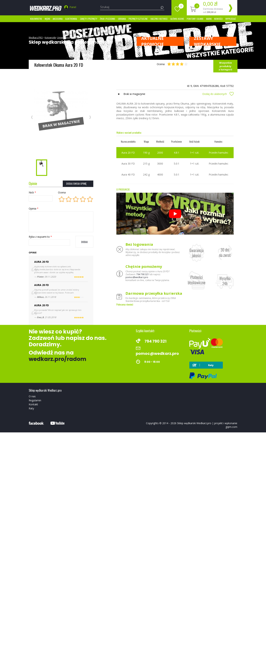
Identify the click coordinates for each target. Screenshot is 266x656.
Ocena (62, 192)
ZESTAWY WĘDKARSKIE (207, 41)
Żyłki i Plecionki (107, 18)
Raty (31, 408)
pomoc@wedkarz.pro (136, 277)
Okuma (75, 37)
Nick (32, 192)
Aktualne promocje (152, 41)
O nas (32, 396)
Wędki (47, 18)
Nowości (218, 18)
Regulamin (35, 400)
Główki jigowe (177, 18)
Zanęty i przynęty (88, 18)
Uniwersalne (63, 37)
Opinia (33, 208)
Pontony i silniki (195, 18)
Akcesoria (58, 18)
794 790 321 (142, 274)
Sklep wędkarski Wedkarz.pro (194, 423)
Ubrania (122, 18)
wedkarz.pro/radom (57, 359)
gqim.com (231, 427)
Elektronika (71, 18)
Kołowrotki (36, 18)
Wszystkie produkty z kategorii (225, 66)
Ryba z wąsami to (40, 236)
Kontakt (33, 404)
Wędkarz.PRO (36, 37)
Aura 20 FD (85, 37)
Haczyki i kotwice (159, 18)
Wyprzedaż (230, 18)
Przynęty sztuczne (138, 18)
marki (209, 18)
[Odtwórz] (175, 213)
